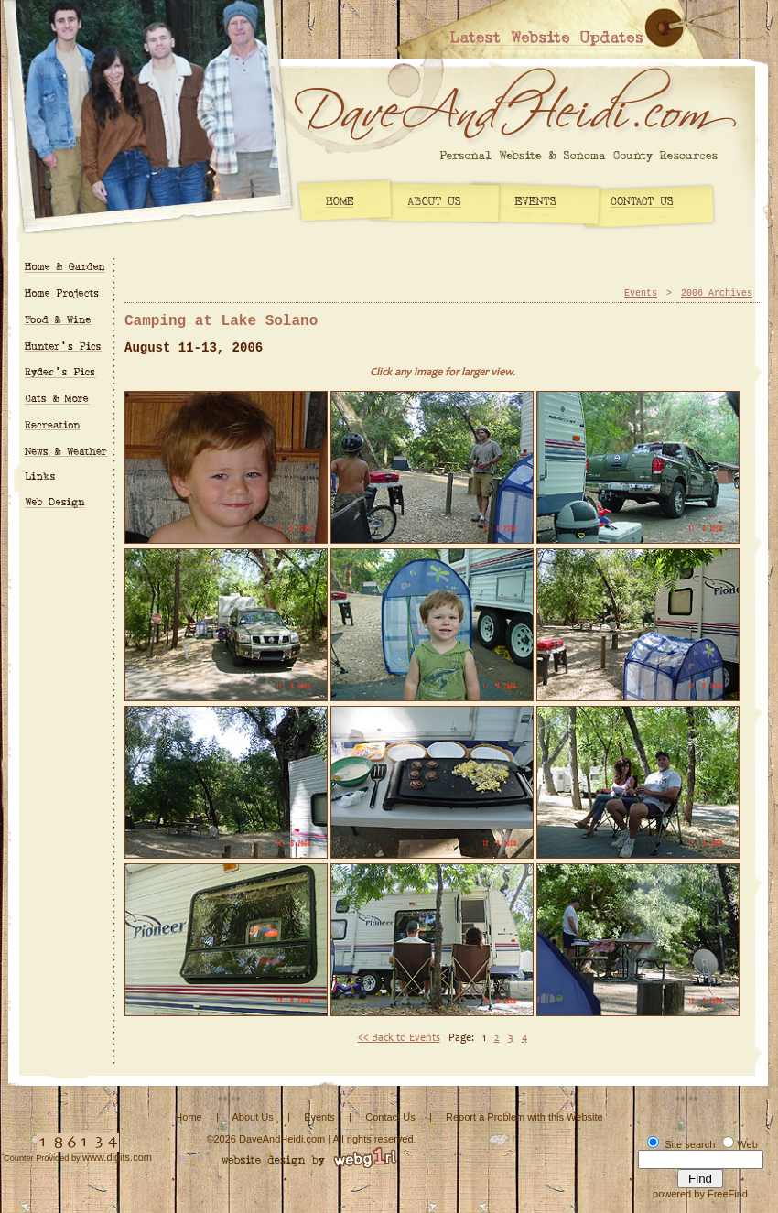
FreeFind (728, 1193)
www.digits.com (117, 1157)
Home (188, 1116)
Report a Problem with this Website (524, 1116)
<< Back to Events (399, 1038)
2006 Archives (716, 293)
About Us (252, 1116)
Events (640, 293)
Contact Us (390, 1116)
